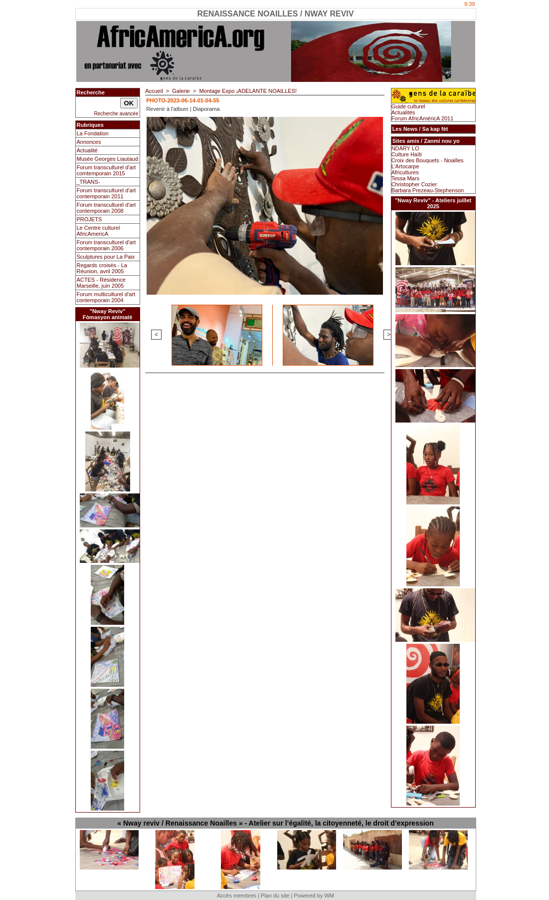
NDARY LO (405, 148)
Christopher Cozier (414, 184)
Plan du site (275, 896)
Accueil (154, 91)
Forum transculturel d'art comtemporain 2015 (106, 170)
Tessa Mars (405, 178)
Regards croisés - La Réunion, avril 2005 (102, 268)
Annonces (89, 142)
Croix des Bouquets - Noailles (427, 160)
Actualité (87, 150)
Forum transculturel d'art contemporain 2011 (106, 193)
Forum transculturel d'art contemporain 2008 (106, 208)
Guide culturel (408, 106)
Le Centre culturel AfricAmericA (98, 231)
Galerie (180, 91)
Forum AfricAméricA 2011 (422, 118)
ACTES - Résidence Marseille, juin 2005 (101, 283)
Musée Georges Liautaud (108, 159)
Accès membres (236, 896)
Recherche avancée (116, 113)
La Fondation (93, 133)
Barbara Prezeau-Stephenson (427, 190)
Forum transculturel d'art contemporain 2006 (106, 245)
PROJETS (89, 219)
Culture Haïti (406, 154)
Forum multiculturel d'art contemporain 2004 (106, 297)
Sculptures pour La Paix (106, 257)
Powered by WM (314, 896)
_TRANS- (88, 182)
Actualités (403, 112)
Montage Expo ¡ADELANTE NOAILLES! (248, 91)
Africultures (405, 172)
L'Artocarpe (405, 166)
